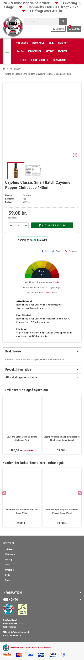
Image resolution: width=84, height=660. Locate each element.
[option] (22, 497)
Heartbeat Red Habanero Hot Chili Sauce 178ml (22, 511)
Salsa (7, 565)
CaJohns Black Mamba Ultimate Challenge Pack (22, 438)
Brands (8, 580)
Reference (9, 199)
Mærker (8, 195)
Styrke (7, 575)
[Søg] (45, 21)
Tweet (56, 251)
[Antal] (18, 225)
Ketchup (8, 559)
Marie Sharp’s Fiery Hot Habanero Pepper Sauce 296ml (62, 511)
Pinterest (71, 251)
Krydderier (9, 570)
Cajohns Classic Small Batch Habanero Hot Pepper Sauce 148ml (62, 438)
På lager (9, 202)
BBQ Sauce (10, 554)
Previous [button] (4, 493)
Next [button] (80, 493)
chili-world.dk (45, 648)
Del (45, 251)
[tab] (42, 351)
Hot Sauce (9, 549)
